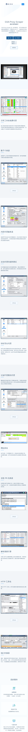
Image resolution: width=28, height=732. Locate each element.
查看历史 (14, 43)
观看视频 (14, 42)
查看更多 (14, 47)
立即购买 (17, 38)
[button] (14, 71)
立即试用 (14, 190)
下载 (9, 38)
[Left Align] (23, 4)
